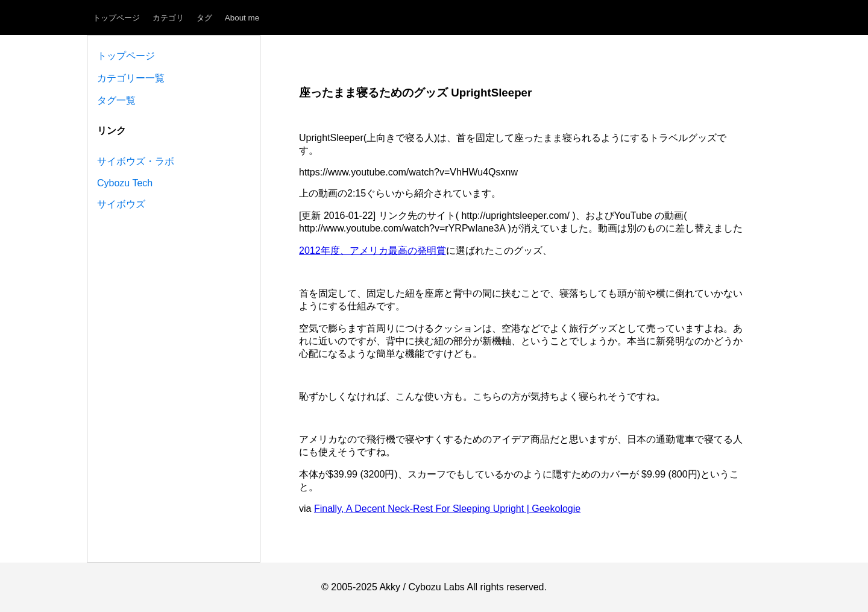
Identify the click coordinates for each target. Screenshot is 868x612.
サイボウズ (121, 204)
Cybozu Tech (125, 183)
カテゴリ (168, 17)
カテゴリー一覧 (131, 78)
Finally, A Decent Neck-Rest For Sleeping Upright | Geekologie (447, 508)
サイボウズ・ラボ (135, 161)
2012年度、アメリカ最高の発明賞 (372, 250)
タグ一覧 (116, 100)
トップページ (116, 17)
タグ (204, 17)
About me (242, 17)
